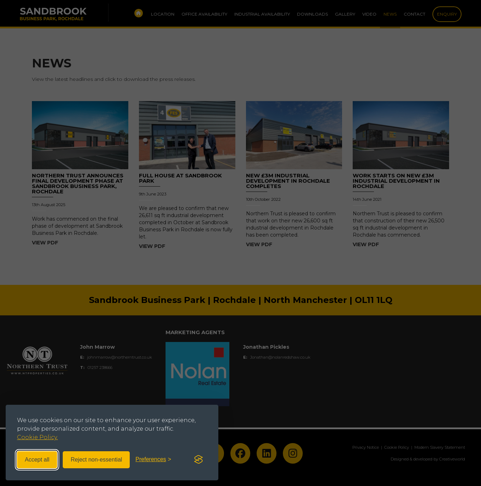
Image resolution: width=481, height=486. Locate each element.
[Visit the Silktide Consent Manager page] (198, 459)
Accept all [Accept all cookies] (37, 460)
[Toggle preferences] (153, 459)
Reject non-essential (96, 460)
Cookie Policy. (37, 437)
